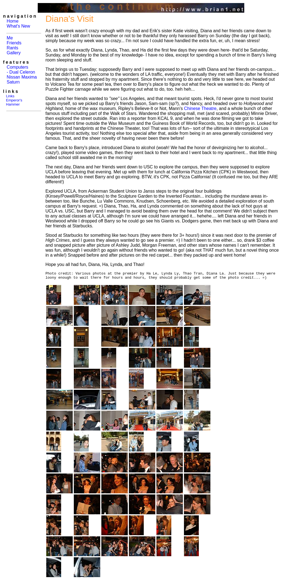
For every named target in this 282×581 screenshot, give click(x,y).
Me (10, 38)
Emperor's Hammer (12, 102)
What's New (18, 26)
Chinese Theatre (200, 108)
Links (10, 96)
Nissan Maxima (22, 77)
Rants (12, 47)
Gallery (14, 52)
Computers (17, 67)
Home (12, 21)
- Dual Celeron (21, 72)
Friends (14, 43)
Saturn (13, 82)
